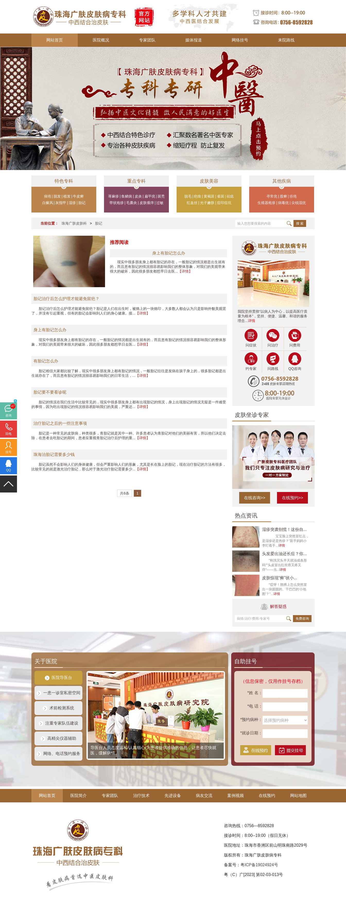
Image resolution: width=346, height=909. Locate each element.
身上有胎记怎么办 (49, 330)
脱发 (57, 196)
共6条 (124, 493)
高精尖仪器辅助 (58, 738)
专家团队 (147, 40)
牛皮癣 (78, 196)
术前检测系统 (58, 708)
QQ (8, 470)
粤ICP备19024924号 (259, 865)
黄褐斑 (209, 196)
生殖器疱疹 (266, 203)
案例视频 (235, 795)
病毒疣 (283, 203)
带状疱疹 (116, 203)
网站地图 (298, 795)
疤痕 (197, 196)
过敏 (159, 203)
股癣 (283, 196)
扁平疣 (149, 196)
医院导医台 (58, 677)
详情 (251, 321)
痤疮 (47, 196)
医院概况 (101, 40)
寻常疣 (271, 196)
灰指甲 (60, 203)
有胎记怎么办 (45, 361)
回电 (8, 434)
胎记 (81, 203)
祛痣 (230, 196)
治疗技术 (141, 795)
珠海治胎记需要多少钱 (54, 454)
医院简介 (78, 795)
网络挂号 (240, 40)
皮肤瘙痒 (147, 203)
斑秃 (161, 196)
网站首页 (54, 40)
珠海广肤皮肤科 (74, 223)
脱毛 (188, 196)
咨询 (8, 415)
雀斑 (220, 196)
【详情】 (185, 271)
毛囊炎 (131, 203)
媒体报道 (193, 40)
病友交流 (204, 795)
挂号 (8, 452)
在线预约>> (292, 498)
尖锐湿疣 (298, 203)
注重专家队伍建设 (58, 723)
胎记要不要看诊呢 (49, 392)
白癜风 (47, 203)
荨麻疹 (113, 196)
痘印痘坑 (224, 203)
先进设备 (173, 795)
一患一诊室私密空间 (58, 693)
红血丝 (192, 203)
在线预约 (267, 795)
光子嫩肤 (207, 203)
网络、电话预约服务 (58, 753)
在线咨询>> (254, 498)
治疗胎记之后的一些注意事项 (60, 423)
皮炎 (138, 196)
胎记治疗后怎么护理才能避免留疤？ (66, 298)
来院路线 (286, 40)
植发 (67, 196)
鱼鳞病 (126, 196)
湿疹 (72, 203)
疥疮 (293, 196)
